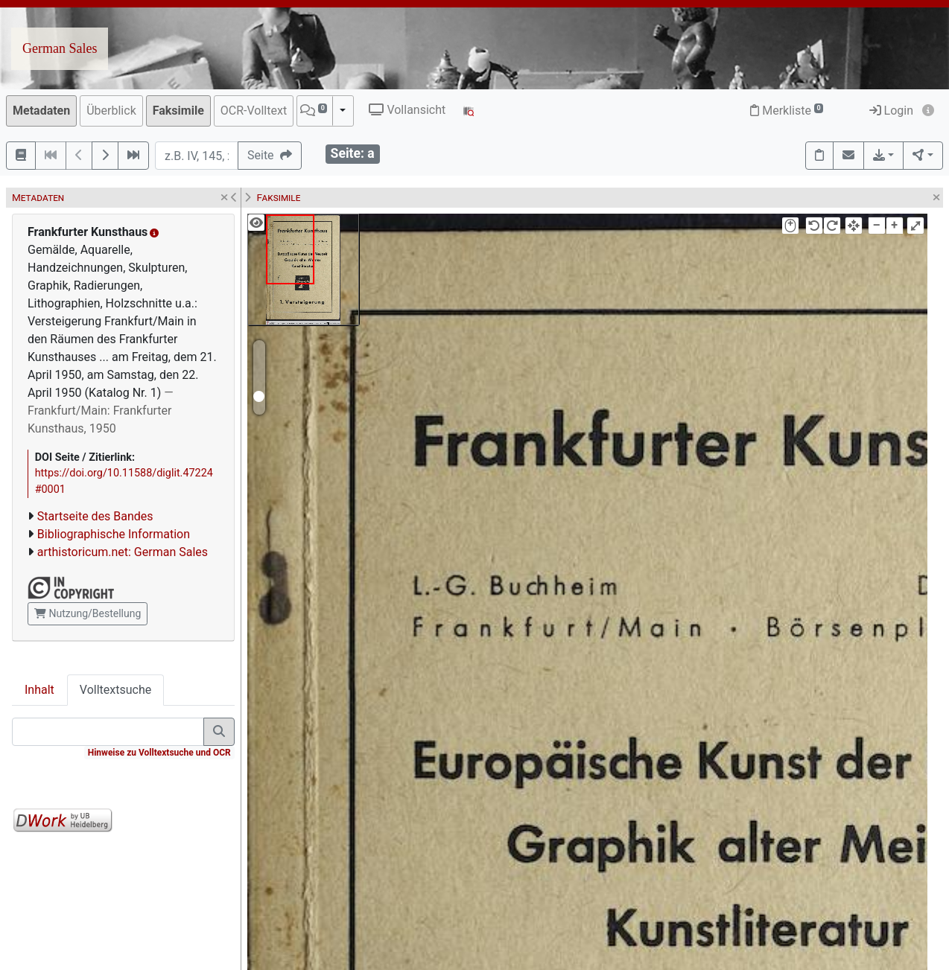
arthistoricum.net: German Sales (122, 552)
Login (891, 110)
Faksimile (178, 110)
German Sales (59, 48)
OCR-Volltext (253, 110)
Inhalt (39, 690)
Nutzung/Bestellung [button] (87, 613)
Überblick (111, 110)
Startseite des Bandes (95, 516)
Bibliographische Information (113, 534)
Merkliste (786, 110)
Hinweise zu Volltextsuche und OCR (159, 752)
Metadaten (41, 110)
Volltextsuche (115, 690)
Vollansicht (407, 110)
